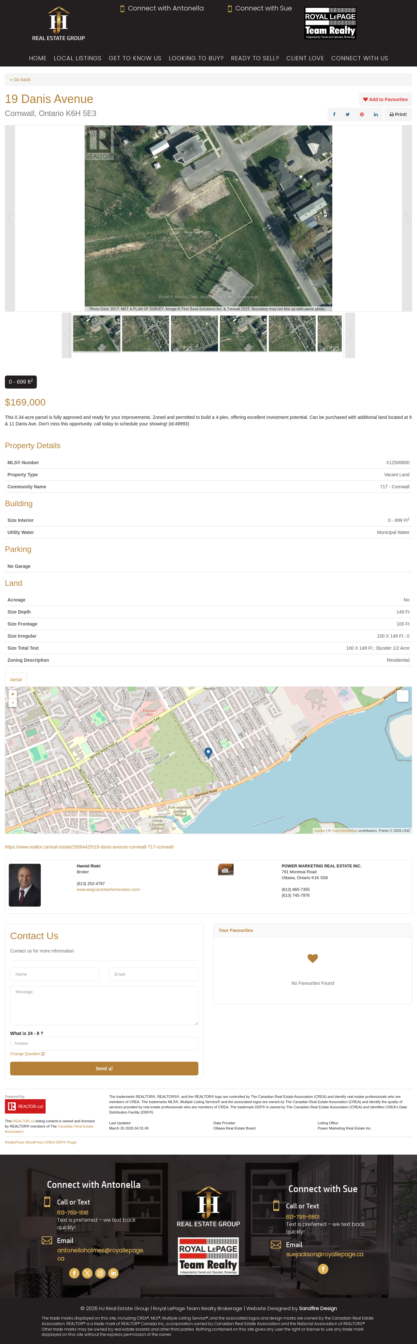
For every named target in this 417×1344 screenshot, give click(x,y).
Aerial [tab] (16, 679)
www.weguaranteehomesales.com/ (108, 889)
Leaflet (319, 831)
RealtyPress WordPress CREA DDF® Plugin (41, 1142)
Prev (10, 218)
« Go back (20, 79)
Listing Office (328, 1123)
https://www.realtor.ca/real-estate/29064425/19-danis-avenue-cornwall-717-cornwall (89, 846)
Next (407, 218)
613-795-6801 (302, 1217)
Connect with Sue (259, 8)
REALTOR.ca (24, 1121)
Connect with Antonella (161, 8)
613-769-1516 (72, 1213)
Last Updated (119, 1123)
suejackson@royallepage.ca (324, 1254)
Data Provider (224, 1123)
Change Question (27, 1054)
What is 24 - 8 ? (26, 1033)
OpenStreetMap (344, 831)
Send (104, 1068)
